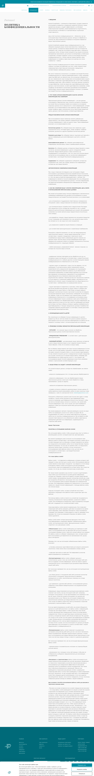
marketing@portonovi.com (81, 392)
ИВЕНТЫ (85, 10)
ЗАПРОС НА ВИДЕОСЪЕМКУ (65, 746)
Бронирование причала (77, 5)
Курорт (41, 10)
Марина (47, 10)
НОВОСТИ (41, 746)
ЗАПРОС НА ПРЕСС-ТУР (64, 744)
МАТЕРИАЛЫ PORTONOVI (64, 742)
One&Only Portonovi (66, 10)
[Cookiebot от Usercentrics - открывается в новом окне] (9, 773)
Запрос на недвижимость (41, 5)
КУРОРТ (21, 746)
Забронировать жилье (59, 5)
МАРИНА (21, 747)
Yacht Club (54, 10)
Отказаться (82, 761)
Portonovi (25, 10)
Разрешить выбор (82, 757)
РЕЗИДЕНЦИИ (33, 10)
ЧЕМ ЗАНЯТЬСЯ (43, 742)
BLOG (40, 747)
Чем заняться (77, 10)
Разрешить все (82, 753)
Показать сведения (24, 773)
